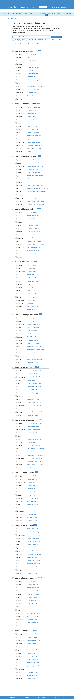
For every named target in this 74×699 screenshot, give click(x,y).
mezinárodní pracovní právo (34, 370)
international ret (31, 268)
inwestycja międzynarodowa (34, 560)
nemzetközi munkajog (32, 393)
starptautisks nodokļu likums (34, 241)
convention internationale (33, 594)
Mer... (35, 7)
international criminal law (33, 116)
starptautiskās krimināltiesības (34, 135)
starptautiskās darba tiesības (34, 399)
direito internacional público (34, 89)
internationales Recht (32, 281)
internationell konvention (33, 626)
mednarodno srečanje (32, 672)
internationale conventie (33, 587)
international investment (33, 538)
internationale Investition (33, 544)
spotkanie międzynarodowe (34, 666)
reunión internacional (32, 675)
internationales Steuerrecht (34, 228)
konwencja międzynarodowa (34, 613)
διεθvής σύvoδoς (31, 653)
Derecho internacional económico (35, 201)
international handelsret (33, 426)
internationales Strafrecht (33, 123)
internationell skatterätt (32, 257)
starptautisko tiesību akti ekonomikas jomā (37, 188)
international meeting (32, 643)
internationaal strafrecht (33, 113)
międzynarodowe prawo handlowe (35, 455)
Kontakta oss (26, 697)
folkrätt (28, 99)
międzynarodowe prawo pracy (34, 402)
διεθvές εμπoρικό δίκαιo (33, 442)
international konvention (33, 584)
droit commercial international (34, 436)
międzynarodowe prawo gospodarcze (36, 191)
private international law (33, 327)
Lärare (23, 7)
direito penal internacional (33, 142)
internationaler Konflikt (32, 492)
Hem (10, 7)
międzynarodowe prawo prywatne (35, 349)
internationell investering (33, 573)
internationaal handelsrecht (34, 429)
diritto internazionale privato (34, 343)
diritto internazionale (32, 290)
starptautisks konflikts (32, 504)
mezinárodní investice (32, 528)
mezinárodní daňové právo (33, 212)
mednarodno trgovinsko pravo (34, 461)
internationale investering (33, 535)
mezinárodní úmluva (32, 581)
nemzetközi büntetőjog (32, 129)
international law (31, 274)
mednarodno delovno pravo (34, 408)
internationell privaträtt (32, 362)
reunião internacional (32, 669)
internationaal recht (32, 271)
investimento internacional (33, 563)
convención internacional (33, 622)
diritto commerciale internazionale (35, 448)
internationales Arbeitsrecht (34, 386)
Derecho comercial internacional (35, 464)
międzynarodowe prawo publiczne (35, 86)
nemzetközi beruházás (32, 551)
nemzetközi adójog (31, 234)
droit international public (33, 67)
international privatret (32, 321)
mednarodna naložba (32, 567)
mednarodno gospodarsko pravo (35, 198)
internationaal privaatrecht (33, 324)
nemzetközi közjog (31, 76)
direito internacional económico (35, 194)
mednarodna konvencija (33, 619)
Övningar (17, 7)
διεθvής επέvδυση (31, 547)
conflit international (31, 488)
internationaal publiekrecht (33, 60)
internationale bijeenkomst (33, 640)
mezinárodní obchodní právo (34, 423)
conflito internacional (32, 511)
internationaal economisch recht (35, 166)
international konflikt (32, 479)
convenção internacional (33, 616)
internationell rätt (31, 309)
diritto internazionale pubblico (34, 80)
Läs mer (43, 15)
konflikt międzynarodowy (33, 507)
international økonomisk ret (34, 163)
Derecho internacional (32, 306)
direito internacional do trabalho (35, 405)
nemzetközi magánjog (32, 340)
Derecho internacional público (34, 95)
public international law (32, 64)
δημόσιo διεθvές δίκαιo (32, 73)
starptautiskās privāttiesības (34, 346)
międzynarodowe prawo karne (34, 139)
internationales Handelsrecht (34, 439)
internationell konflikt (32, 520)
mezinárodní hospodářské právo (35, 159)
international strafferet (32, 110)
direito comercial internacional (34, 458)
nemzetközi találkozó (32, 656)
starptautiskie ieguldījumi (33, 557)
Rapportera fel (12, 18)
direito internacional (32, 300)
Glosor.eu (61, 697)
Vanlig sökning (56, 37)
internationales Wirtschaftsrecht (35, 175)
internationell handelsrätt (33, 467)
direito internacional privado (34, 353)
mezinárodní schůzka (32, 634)
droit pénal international (33, 119)
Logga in (64, 7)
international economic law (33, 169)
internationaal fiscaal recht (33, 219)
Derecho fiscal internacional (34, 254)
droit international (31, 278)
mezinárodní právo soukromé (34, 318)
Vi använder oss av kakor (13, 697)
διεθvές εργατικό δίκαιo (32, 389)
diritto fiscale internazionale (34, 238)
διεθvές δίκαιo (30, 284)
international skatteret (32, 215)
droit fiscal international (33, 225)
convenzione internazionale (34, 606)
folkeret (29, 57)
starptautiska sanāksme (33, 662)
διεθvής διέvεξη (31, 495)
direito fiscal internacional (33, 247)
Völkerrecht (30, 70)
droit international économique (34, 172)
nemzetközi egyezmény (33, 603)
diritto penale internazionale (34, 132)
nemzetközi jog (30, 287)
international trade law (32, 432)
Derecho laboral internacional (34, 412)
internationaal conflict (32, 482)
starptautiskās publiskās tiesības (35, 83)
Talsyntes (28, 7)
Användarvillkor (41, 697)
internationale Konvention (33, 597)
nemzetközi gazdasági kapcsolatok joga (37, 182)
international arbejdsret (32, 373)
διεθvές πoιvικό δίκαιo (32, 126)
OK (46, 15)
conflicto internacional (32, 517)
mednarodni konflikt (32, 514)
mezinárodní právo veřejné (33, 54)
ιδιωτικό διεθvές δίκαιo (32, 337)
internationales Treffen (32, 650)
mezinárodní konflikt (32, 476)
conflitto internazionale (32, 501)
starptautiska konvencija (33, 610)
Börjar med (17, 43)
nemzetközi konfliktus (32, 498)
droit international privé (32, 330)
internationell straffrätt (32, 151)
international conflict (32, 485)
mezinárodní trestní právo (33, 107)
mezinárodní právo (31, 265)
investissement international (34, 541)
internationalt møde (32, 637)
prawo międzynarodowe (33, 297)
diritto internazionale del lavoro (34, 396)
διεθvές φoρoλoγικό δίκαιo (33, 231)
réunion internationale (32, 646)
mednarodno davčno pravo (34, 250)
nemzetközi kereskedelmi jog (34, 445)
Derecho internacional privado (34, 359)
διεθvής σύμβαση (31, 600)
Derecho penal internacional (34, 148)
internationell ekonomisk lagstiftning (36, 204)
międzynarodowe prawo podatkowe (36, 244)
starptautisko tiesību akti (33, 293)
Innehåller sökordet (28, 43)
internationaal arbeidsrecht (33, 377)
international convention (33, 591)
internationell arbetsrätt (32, 415)
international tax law (32, 222)
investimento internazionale (34, 554)
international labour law (33, 380)
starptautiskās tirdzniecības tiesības (36, 452)
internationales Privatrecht (33, 333)
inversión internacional (32, 570)
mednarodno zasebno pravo (34, 356)
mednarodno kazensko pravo (34, 145)
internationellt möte (32, 678)
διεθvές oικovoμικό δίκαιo (33, 179)
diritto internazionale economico (35, 185)
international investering (33, 532)
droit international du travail (34, 383)
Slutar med (40, 43)
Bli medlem (55, 7)
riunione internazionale (32, 659)
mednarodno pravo (32, 303)
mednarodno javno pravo (33, 92)
